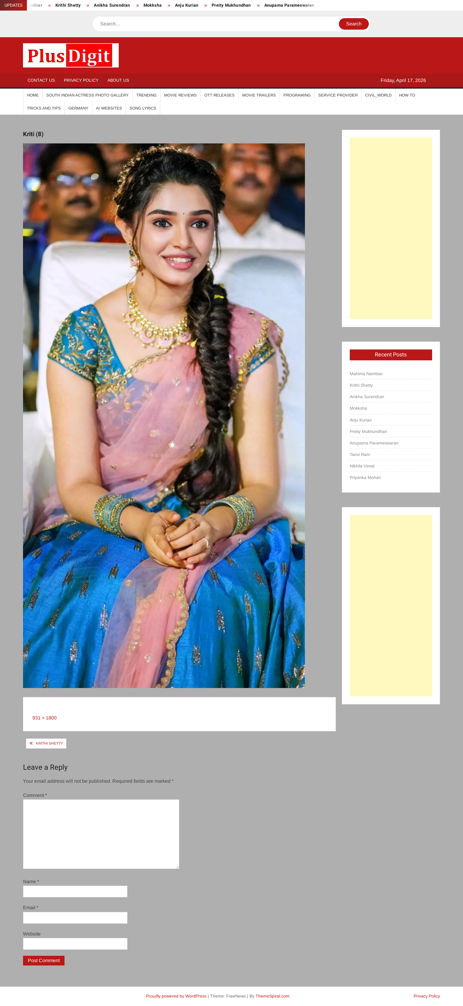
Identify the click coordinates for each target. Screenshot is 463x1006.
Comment (35, 795)
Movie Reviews (180, 95)
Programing (297, 95)
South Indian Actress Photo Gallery (87, 95)
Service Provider (338, 95)
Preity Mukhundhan (231, 5)
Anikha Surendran (112, 5)
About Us (118, 80)
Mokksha (153, 5)
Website (32, 933)
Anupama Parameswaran (289, 5)
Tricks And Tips (44, 108)
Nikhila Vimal (362, 466)
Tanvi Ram (360, 454)
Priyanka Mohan (365, 477)
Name (31, 881)
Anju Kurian (186, 5)
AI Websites (109, 108)
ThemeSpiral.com (272, 996)
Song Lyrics (143, 108)
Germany (78, 108)
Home (33, 95)
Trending (146, 95)
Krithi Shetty (68, 5)
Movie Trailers (259, 95)
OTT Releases (219, 95)
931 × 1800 (44, 717)
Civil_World (378, 95)
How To (407, 95)
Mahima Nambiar (366, 373)
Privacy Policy (81, 80)
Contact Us (41, 80)
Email (30, 907)
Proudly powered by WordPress (176, 996)
